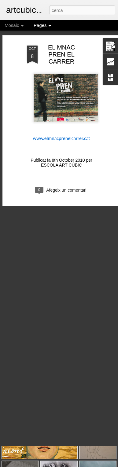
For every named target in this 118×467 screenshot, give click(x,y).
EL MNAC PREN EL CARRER (61, 40)
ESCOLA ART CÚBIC (61, 150)
